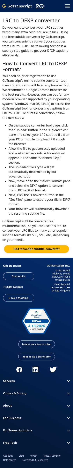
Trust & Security (52, 455)
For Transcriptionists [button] (36, 430)
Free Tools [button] (36, 442)
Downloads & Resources (35, 460)
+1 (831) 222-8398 (13, 287)
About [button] (36, 405)
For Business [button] (36, 418)
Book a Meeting (18, 297)
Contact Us (18, 276)
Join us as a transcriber (36, 344)
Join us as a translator (36, 356)
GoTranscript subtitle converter (36, 249)
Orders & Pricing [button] (36, 393)
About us (8, 455)
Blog (21, 455)
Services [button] (36, 381)
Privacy (33, 455)
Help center (9, 460)
